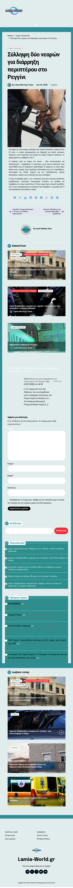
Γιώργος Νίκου (15, 616)
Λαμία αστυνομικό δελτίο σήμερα (36, 255)
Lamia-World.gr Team (44, 230)
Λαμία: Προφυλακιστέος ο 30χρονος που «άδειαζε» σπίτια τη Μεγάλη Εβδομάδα (36, 551)
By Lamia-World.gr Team (20, 86)
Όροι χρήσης (10, 840)
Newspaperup (41, 884)
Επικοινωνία (10, 837)
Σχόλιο (11, 430)
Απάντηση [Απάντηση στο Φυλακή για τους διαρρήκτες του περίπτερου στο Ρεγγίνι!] (58, 382)
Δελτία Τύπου (42, 837)
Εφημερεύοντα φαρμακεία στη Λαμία (23, 346)
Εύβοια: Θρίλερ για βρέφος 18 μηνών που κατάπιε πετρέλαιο (32, 577)
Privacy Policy (43, 840)
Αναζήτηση (13, 524)
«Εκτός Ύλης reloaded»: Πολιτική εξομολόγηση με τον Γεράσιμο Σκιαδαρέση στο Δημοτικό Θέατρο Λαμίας (35, 630)
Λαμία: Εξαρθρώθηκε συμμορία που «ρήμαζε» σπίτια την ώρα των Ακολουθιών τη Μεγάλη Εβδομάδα (34, 308)
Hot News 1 (16, 255)
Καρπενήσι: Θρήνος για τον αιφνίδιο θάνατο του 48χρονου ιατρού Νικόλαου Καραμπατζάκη (34, 569)
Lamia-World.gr (36, 860)
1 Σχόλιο (54, 86)
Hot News (16, 782)
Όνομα (11, 465)
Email (11, 477)
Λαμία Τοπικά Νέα (15, 48)
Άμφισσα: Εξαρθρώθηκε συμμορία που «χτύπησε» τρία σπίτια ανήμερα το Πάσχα (38, 560)
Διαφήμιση (41, 833)
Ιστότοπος (12, 489)
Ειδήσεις (15, 715)
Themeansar (51, 884)
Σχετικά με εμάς (11, 833)
